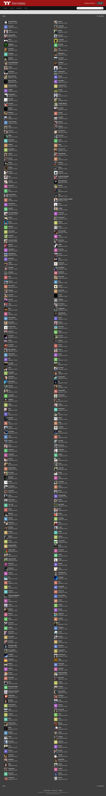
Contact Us (54, 790)
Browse (5, 8)
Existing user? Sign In (90, 3)
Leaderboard (19, 8)
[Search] (84, 8)
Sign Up (100, 3)
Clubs (25, 8)
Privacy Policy (47, 790)
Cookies (60, 790)
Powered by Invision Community (53, 793)
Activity (11, 8)
